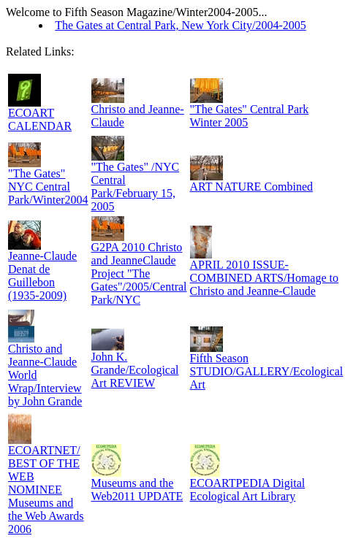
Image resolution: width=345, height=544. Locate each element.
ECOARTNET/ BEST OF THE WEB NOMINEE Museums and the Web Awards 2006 (46, 489)
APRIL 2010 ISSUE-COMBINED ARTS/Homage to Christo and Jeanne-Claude (264, 277)
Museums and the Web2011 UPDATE (137, 489)
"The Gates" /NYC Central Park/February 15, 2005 (135, 186)
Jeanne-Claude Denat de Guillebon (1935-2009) (42, 276)
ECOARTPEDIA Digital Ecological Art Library (248, 489)
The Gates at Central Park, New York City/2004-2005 (180, 25)
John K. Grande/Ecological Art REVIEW (135, 369)
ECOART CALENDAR (40, 119)
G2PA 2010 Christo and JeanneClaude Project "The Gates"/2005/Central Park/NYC (139, 273)
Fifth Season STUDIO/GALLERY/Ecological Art (267, 371)
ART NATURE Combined (252, 186)
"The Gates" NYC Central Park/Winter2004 (48, 186)
